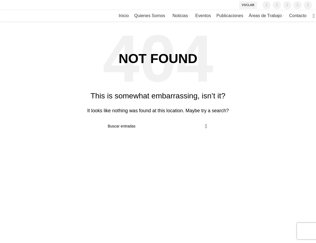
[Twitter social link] (277, 5)
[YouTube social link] (297, 5)
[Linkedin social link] (308, 5)
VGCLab (248, 5)
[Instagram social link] (287, 5)
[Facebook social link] (266, 5)
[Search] (312, 15)
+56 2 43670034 (20, 199)
